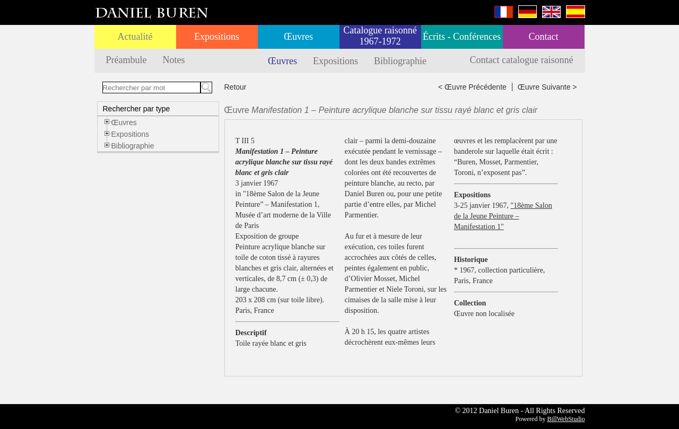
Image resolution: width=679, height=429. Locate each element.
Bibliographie (400, 61)
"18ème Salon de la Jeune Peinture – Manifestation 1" (503, 216)
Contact (544, 36)
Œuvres (298, 36)
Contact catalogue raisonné (521, 60)
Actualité (135, 36)
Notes (173, 60)
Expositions (216, 36)
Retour (235, 87)
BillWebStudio (566, 419)
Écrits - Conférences (462, 36)
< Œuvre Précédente (472, 87)
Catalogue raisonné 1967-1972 (379, 36)
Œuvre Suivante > (547, 87)
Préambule (126, 60)
